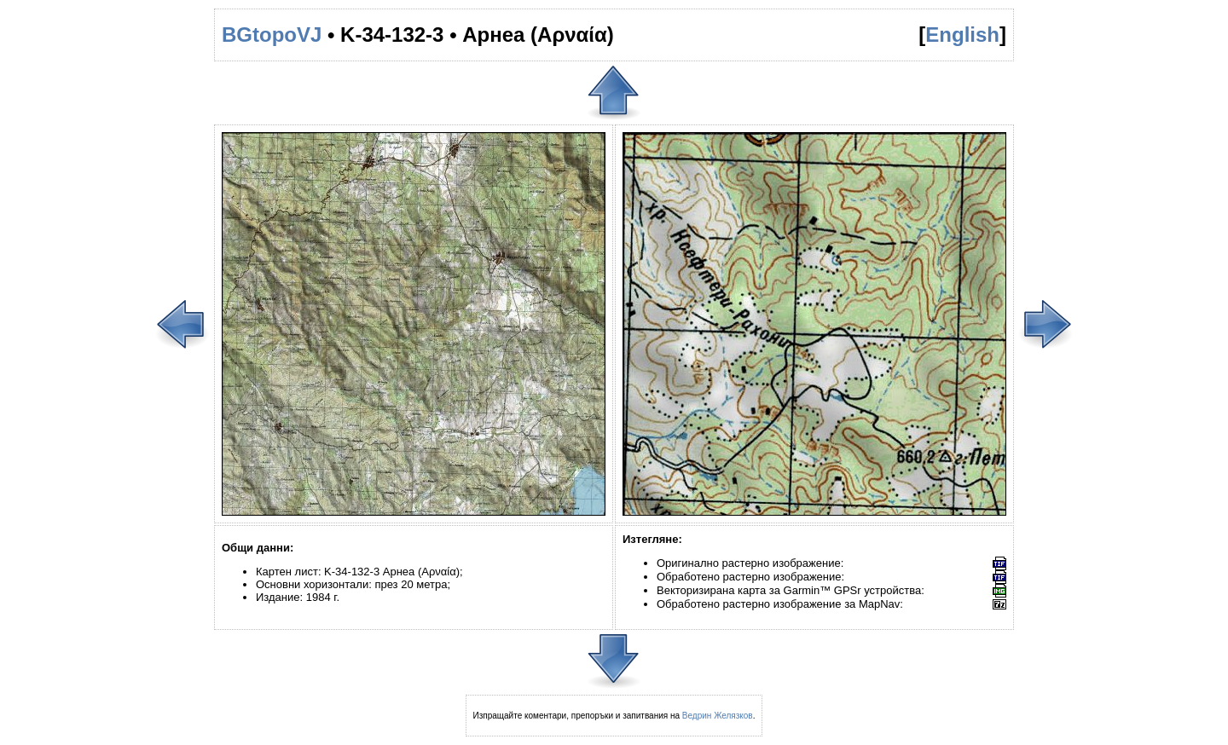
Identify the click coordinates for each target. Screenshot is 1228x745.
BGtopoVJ (271, 34)
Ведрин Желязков (717, 715)
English (962, 34)
